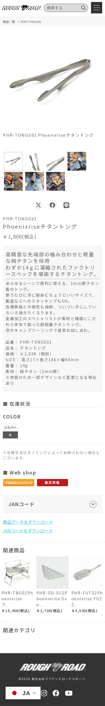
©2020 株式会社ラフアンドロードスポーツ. (52, 679)
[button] (13, 161)
